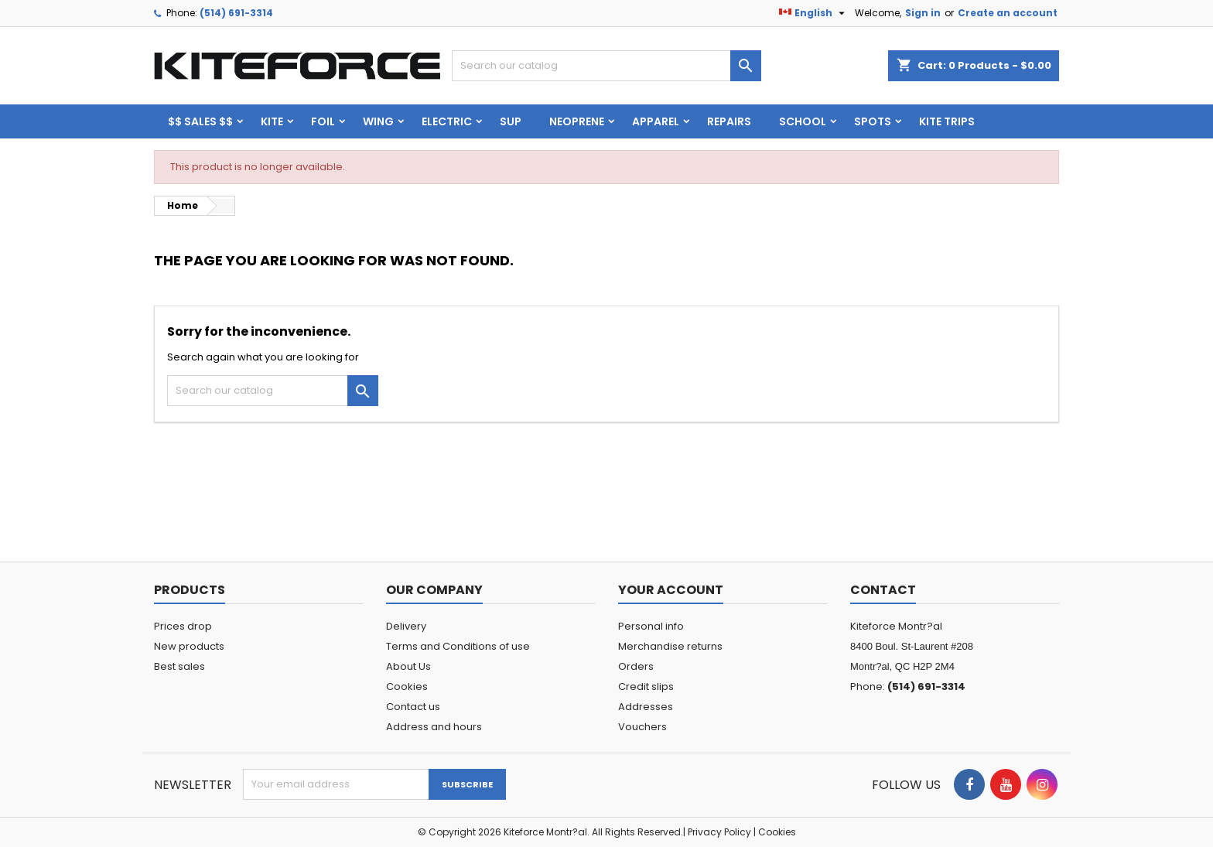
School (802, 121)
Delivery (406, 626)
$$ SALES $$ (200, 121)
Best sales (179, 666)
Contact (883, 590)
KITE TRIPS (947, 121)
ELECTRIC (447, 121)
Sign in (923, 12)
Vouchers (642, 726)
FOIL (323, 121)
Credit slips (646, 686)
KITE (272, 121)
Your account (670, 590)
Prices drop (183, 626)
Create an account (1008, 12)
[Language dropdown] (814, 13)
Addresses (645, 706)
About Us (408, 666)
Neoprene (576, 121)
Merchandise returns (670, 646)
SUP (510, 121)
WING (378, 121)
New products (189, 646)
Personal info (651, 626)
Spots (872, 121)
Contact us (413, 706)
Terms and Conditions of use (458, 646)
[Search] (606, 65)
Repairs (729, 121)
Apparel (655, 121)
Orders (636, 666)
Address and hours (434, 726)
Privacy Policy (719, 831)
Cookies (407, 686)
